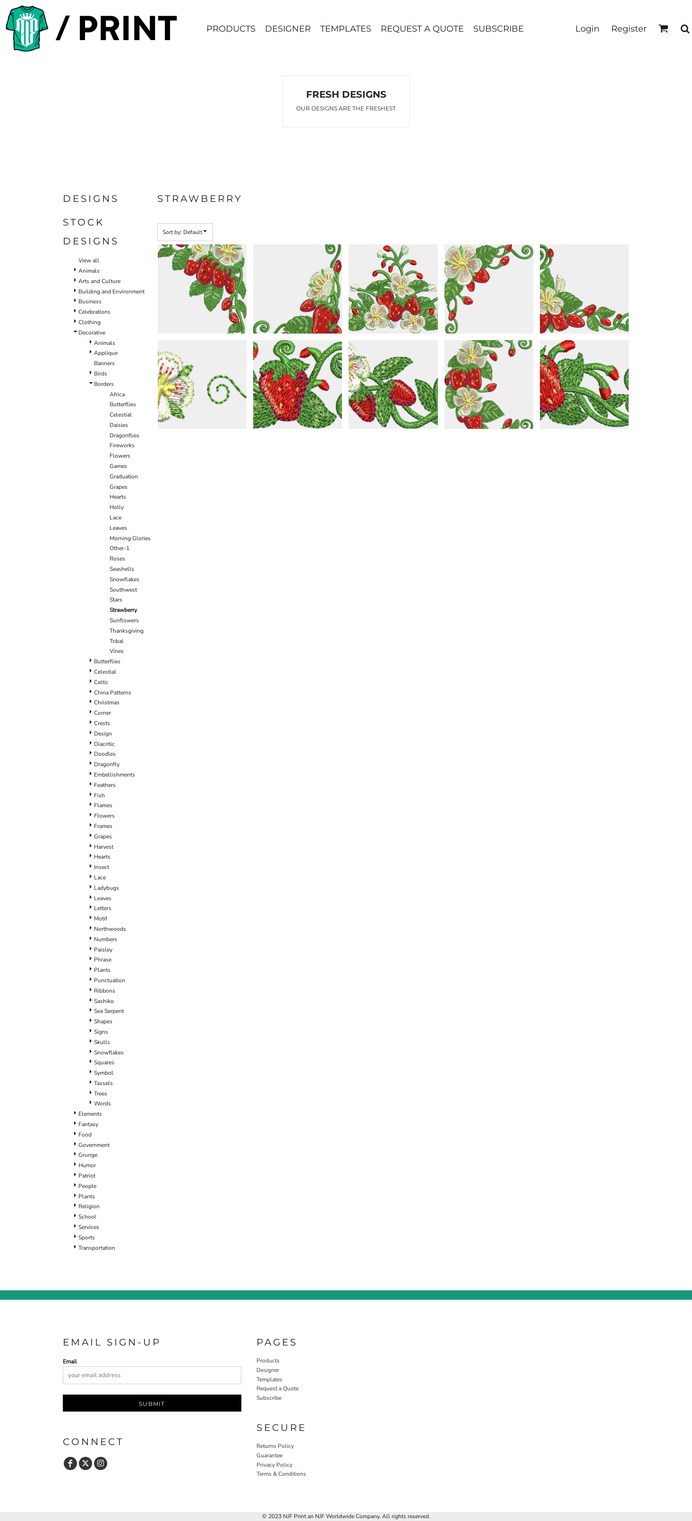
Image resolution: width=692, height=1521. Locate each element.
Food (85, 1134)
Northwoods (110, 929)
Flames (103, 805)
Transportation (96, 1248)
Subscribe (269, 1398)
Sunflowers (124, 620)
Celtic (101, 682)
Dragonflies (124, 435)
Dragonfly (107, 764)
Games (118, 466)
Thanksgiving (127, 631)
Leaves (118, 528)
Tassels (103, 1083)
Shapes (103, 1021)
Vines (117, 651)
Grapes (119, 487)
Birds (100, 373)
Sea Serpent (109, 1011)
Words (102, 1103)
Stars (116, 599)
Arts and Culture (99, 281)
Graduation (124, 476)
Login (587, 29)
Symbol (103, 1073)
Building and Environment (111, 291)
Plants (102, 970)
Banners (104, 363)
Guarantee (269, 1455)
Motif (100, 918)
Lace (115, 517)
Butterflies (123, 404)
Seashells (122, 569)
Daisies (119, 425)
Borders (104, 384)
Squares (104, 1062)
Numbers (105, 939)
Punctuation (109, 980)
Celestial (121, 414)
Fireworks (122, 445)
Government (94, 1145)
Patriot (86, 1175)
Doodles (105, 754)
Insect (101, 867)
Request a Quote (277, 1388)
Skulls (102, 1042)
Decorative (91, 332)
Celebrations (94, 312)
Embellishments (114, 774)
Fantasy (88, 1124)
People (87, 1186)
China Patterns (112, 692)
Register (629, 29)
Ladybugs (106, 888)
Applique (106, 353)
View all (88, 260)
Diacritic (104, 744)
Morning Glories (130, 538)
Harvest (103, 847)
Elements (90, 1114)
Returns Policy (275, 1446)
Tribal (117, 641)
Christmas (107, 702)
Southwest (123, 589)
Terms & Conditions (281, 1474)
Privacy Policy (274, 1465)
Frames (103, 826)
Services (88, 1227)
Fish (99, 795)
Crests (102, 723)
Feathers (105, 785)
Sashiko (104, 1001)
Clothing (89, 322)
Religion (89, 1206)
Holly (117, 507)
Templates (269, 1379)
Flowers (120, 456)
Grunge (87, 1155)
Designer (267, 1370)
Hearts (118, 497)
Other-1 (119, 548)
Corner (102, 713)
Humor (87, 1165)
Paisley (103, 949)
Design (103, 733)
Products (268, 1360)
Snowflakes (124, 579)
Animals (89, 271)
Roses (117, 558)
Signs (101, 1032)
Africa (117, 394)
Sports (86, 1237)
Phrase (102, 959)
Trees (100, 1093)
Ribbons (104, 990)
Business (90, 301)
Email (70, 1361)
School (87, 1216)
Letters (102, 908)
